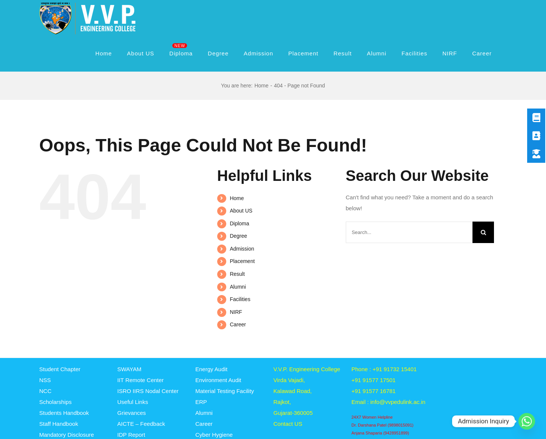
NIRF (236, 312)
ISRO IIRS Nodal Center (148, 391)
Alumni (238, 287)
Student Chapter (59, 369)
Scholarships (55, 402)
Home (237, 198)
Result (237, 274)
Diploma (239, 223)
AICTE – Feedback (141, 424)
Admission (242, 249)
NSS (45, 380)
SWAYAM (129, 369)
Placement (242, 261)
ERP (201, 402)
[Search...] (409, 232)
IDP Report (131, 434)
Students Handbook (64, 413)
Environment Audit (218, 380)
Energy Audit (211, 369)
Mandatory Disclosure (66, 434)
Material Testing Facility (224, 391)
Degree (238, 236)
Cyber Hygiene (214, 434)
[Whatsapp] (526, 421)
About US (241, 211)
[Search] (483, 232)
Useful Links (132, 402)
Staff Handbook (58, 424)
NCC (45, 391)
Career (238, 324)
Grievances (131, 413)
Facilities (240, 299)
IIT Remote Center (140, 380)
